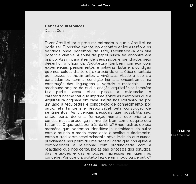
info (104, 165)
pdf (111, 165)
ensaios (90, 165)
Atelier (98, 5)
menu (93, 173)
